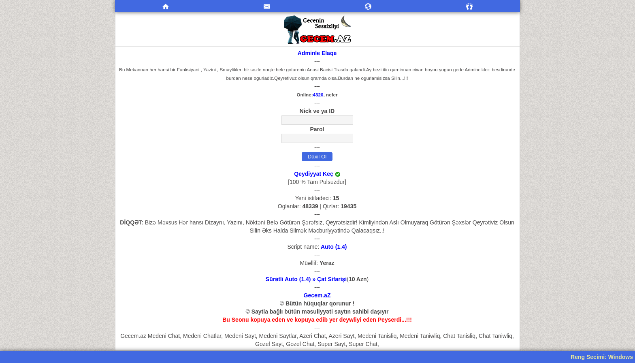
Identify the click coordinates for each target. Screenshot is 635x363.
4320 (318, 94)
